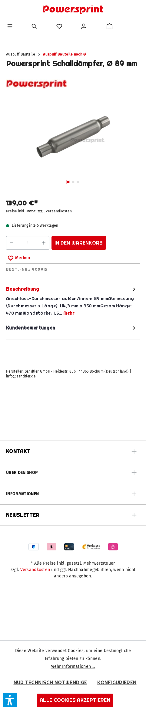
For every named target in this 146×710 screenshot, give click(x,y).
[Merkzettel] (59, 26)
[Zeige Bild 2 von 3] (73, 182)
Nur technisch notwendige (50, 682)
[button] (10, 700)
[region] (73, 144)
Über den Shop (22, 472)
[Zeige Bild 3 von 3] (78, 182)
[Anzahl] (27, 243)
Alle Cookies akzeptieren (75, 700)
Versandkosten (35, 569)
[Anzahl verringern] (11, 243)
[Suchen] (34, 26)
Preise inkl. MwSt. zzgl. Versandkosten (39, 211)
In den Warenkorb (79, 243)
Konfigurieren (116, 682)
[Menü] (10, 26)
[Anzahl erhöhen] (43, 243)
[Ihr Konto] (84, 26)
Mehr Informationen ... (73, 666)
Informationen (22, 493)
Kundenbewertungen (71, 328)
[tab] (71, 301)
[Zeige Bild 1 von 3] (68, 182)
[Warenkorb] (109, 26)
